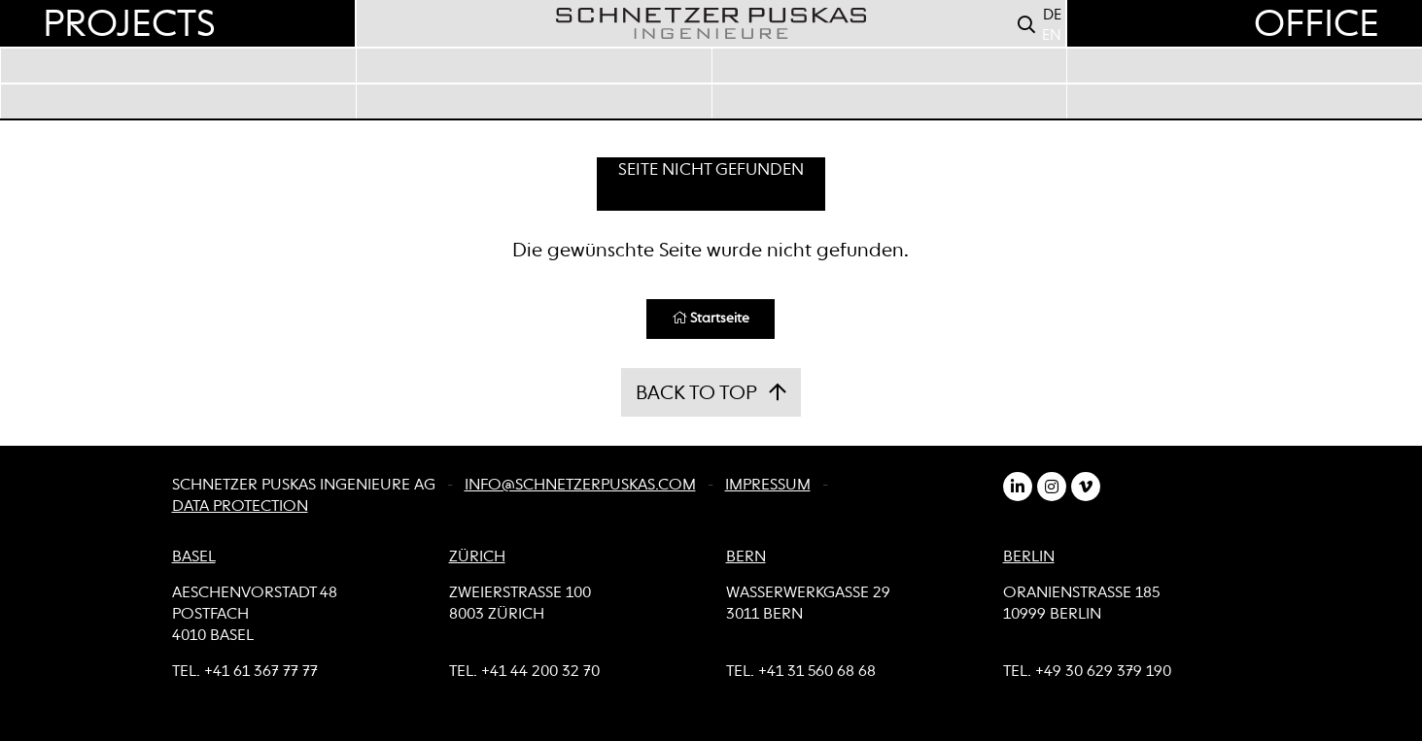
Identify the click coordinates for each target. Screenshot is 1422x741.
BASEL (194, 557)
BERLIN (1029, 557)
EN (1051, 35)
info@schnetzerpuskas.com (580, 485)
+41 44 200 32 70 (540, 672)
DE (1052, 15)
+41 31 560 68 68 (817, 672)
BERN (746, 557)
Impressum (768, 485)
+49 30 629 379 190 (1103, 672)
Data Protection (240, 507)
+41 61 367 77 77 (261, 672)
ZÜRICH (477, 557)
